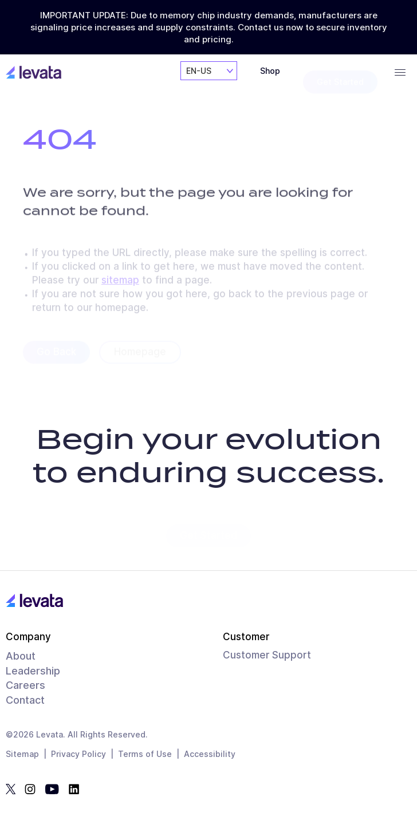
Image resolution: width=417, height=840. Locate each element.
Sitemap (22, 754)
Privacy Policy (78, 754)
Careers (25, 685)
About (21, 656)
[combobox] (208, 81)
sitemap (120, 283)
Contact (25, 700)
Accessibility (209, 754)
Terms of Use (145, 754)
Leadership (33, 671)
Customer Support (267, 655)
